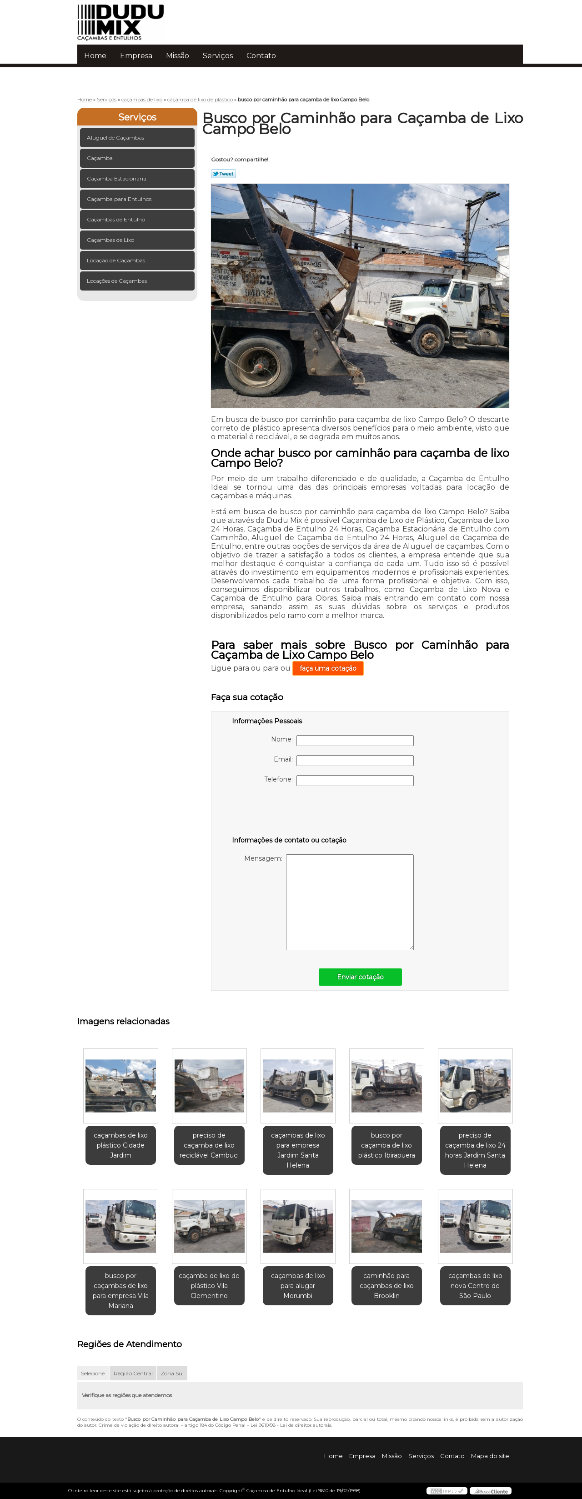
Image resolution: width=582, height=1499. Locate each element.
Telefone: (339, 780)
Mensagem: (329, 902)
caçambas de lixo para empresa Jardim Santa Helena (298, 1150)
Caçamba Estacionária (117, 178)
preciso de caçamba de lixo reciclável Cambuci (209, 1145)
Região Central (133, 1373)
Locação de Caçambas (116, 260)
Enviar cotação (360, 977)
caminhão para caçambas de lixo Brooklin (387, 1286)
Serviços (218, 55)
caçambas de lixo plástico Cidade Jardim (121, 1145)
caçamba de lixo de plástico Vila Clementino (209, 1286)
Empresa (136, 55)
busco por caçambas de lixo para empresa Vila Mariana (121, 1291)
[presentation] (290, 813)
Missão (177, 55)
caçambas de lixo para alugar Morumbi (298, 1286)
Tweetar (223, 173)
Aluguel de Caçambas (116, 137)
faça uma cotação (328, 668)
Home (95, 55)
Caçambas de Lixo (111, 239)
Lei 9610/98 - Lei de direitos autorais (291, 1425)
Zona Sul (172, 1373)
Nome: (342, 740)
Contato (261, 55)
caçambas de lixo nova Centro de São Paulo (475, 1286)
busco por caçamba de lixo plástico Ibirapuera (386, 1145)
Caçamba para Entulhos (120, 199)
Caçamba (100, 158)
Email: (344, 760)
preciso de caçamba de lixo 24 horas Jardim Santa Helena (475, 1150)
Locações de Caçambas (117, 280)
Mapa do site (490, 1455)
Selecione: (93, 1373)
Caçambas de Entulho (116, 219)
